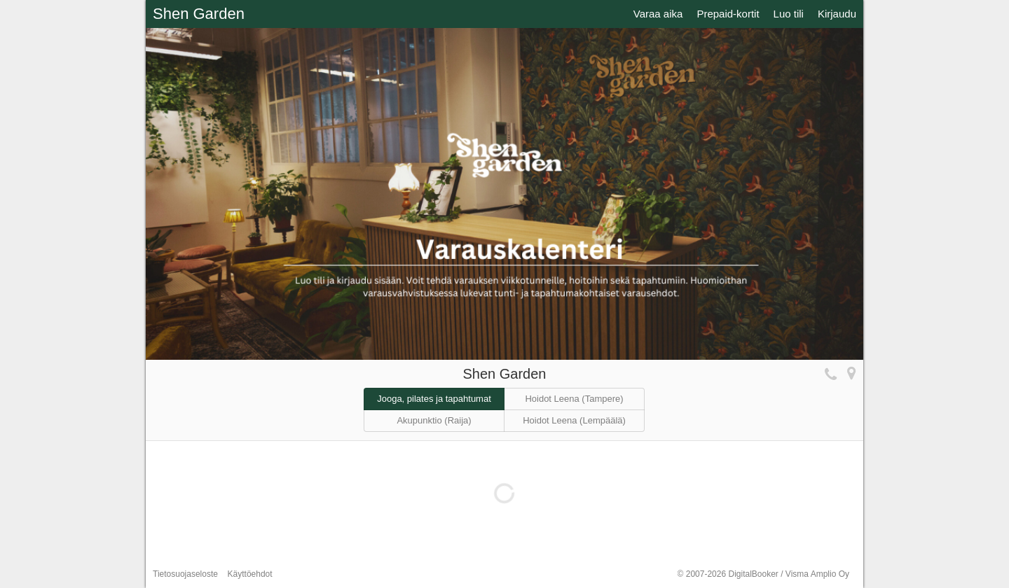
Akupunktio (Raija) (434, 420)
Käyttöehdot (250, 574)
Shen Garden (199, 13)
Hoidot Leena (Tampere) (574, 398)
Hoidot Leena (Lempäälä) (574, 420)
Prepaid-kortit (727, 14)
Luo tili (789, 14)
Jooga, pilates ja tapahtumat (434, 398)
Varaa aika (658, 14)
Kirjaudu (837, 14)
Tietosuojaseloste (185, 574)
